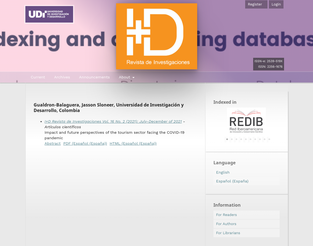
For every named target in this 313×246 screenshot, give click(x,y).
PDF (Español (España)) (85, 143)
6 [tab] (250, 139)
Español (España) (232, 181)
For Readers (226, 215)
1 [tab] (227, 139)
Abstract (53, 143)
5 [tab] (246, 139)
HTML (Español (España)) (132, 143)
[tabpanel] (246, 121)
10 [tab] (269, 139)
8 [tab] (260, 139)
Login (276, 4)
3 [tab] (236, 139)
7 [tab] (255, 139)
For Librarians (228, 233)
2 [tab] (232, 139)
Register (255, 4)
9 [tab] (264, 139)
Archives (62, 77)
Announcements (94, 77)
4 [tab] (241, 139)
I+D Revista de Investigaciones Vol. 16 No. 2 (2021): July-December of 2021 (113, 121)
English (223, 172)
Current (38, 77)
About (125, 77)
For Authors (226, 224)
